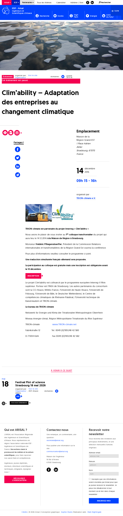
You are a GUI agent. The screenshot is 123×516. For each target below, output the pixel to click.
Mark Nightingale (94, 512)
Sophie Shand (66, 512)
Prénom (92, 461)
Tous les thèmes (44, 2)
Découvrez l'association (19, 479)
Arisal (6, 2)
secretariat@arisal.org (55, 440)
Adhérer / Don (76, 2)
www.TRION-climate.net (64, 324)
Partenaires (27, 2)
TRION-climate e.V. (86, 198)
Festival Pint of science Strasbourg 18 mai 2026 (30, 383)
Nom (91, 470)
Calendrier (61, 2)
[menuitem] (7, 2)
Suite (115, 11)
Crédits (24, 512)
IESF (16, 2)
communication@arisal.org (57, 451)
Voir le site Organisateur (26, 76)
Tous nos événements (19, 403)
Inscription (33, 276)
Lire (17, 396)
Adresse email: (95, 453)
